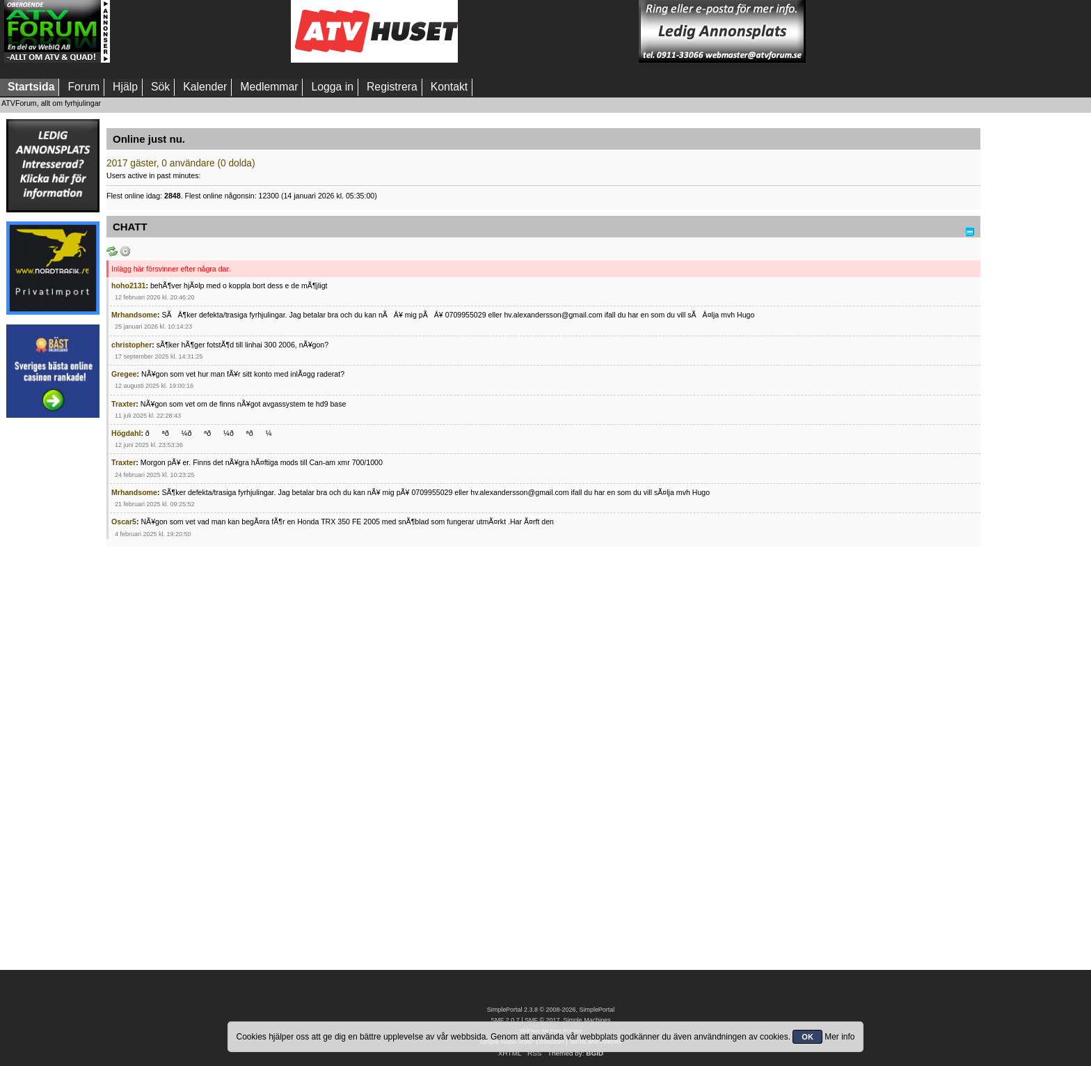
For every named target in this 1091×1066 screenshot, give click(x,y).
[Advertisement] (200, 31)
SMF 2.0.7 (505, 1020)
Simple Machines (586, 1020)
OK (807, 1037)
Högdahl (126, 433)
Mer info (839, 1037)
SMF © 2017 (542, 1020)
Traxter (123, 404)
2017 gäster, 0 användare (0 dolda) (180, 163)
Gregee (124, 374)
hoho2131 (128, 285)
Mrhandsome (134, 315)
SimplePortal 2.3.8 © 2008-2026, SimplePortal (551, 1009)
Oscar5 (123, 521)
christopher (131, 344)
